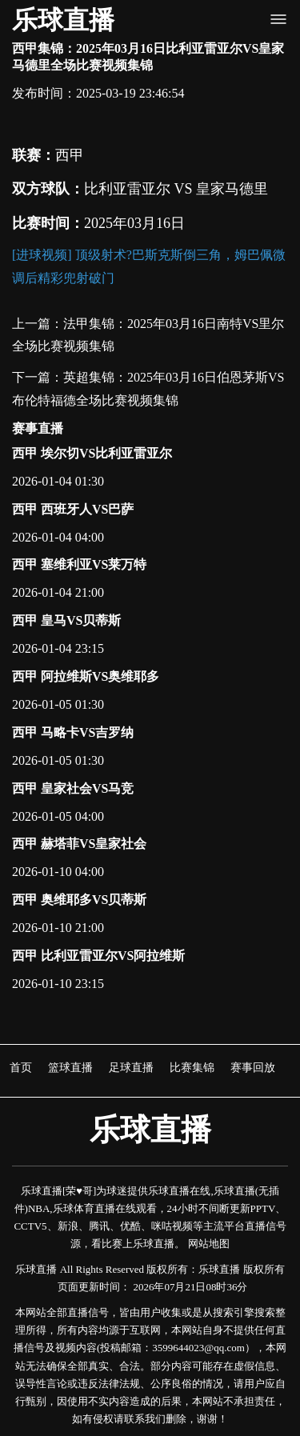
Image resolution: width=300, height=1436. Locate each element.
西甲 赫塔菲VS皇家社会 (79, 843)
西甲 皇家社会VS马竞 (73, 788)
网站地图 (209, 1244)
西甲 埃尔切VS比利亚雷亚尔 (92, 453)
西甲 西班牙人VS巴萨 (73, 509)
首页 (21, 1067)
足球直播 (131, 1067)
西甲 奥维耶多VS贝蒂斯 (79, 899)
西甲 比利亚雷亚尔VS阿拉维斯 (98, 955)
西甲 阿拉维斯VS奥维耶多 (85, 676)
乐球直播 (63, 20)
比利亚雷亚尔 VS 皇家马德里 (176, 189)
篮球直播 (70, 1067)
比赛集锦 (192, 1067)
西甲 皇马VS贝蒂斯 (66, 620)
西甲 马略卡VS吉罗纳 (73, 732)
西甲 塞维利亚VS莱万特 (79, 564)
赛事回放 (252, 1067)
